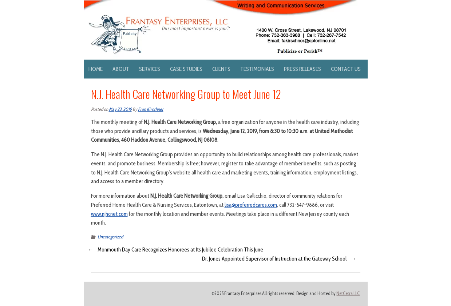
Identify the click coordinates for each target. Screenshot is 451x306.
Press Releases (302, 68)
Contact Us (346, 68)
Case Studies (186, 68)
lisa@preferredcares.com (251, 205)
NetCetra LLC (348, 293)
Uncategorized (110, 236)
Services (149, 68)
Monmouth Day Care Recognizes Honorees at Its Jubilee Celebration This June (180, 249)
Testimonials (257, 68)
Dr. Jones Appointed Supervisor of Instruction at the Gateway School (274, 258)
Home (95, 68)
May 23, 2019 (120, 109)
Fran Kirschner (150, 109)
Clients (221, 68)
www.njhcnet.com (109, 214)
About (120, 68)
